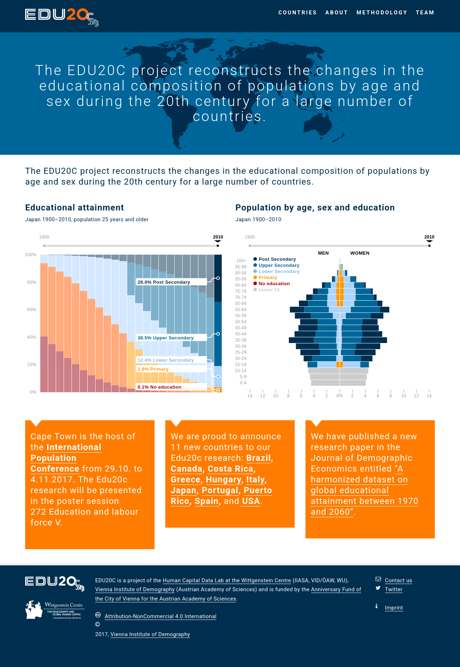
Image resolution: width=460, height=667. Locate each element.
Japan (184, 490)
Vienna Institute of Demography (135, 589)
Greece (186, 479)
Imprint (394, 608)
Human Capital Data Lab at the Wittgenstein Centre (227, 580)
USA (250, 501)
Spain (207, 501)
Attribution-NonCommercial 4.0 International (160, 616)
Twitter (393, 589)
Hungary (223, 479)
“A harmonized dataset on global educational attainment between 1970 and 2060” (365, 490)
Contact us (398, 580)
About (336, 12)
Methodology (382, 12)
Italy (255, 479)
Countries (297, 12)
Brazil (258, 458)
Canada (186, 469)
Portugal (220, 490)
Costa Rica (231, 469)
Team (425, 12)
